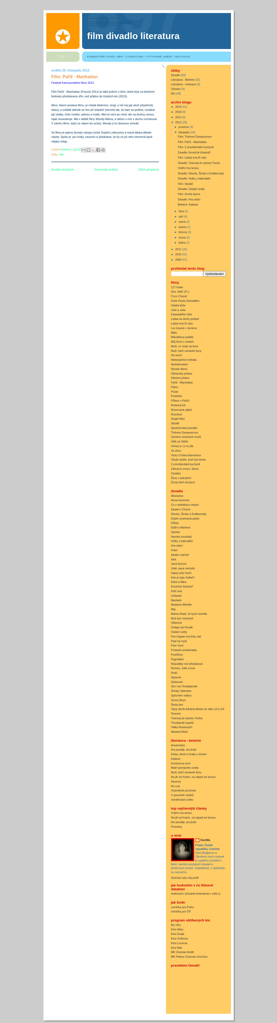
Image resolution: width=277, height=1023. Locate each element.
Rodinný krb (178, 405)
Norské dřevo (179, 368)
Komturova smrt (181, 763)
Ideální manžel (180, 554)
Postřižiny (177, 654)
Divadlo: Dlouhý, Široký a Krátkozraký (201, 173)
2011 (178, 249)
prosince (184, 126)
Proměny (176, 826)
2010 (178, 254)
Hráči (174, 550)
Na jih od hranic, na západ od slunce (193, 776)
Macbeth (176, 600)
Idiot (173, 559)
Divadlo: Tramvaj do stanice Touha (199, 162)
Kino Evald (177, 933)
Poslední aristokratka (184, 650)
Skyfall (175, 423)
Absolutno (177, 495)
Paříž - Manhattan (182, 382)
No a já (175, 786)
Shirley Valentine (181, 690)
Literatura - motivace (183, 84)
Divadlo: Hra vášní (189, 199)
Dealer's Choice (181, 509)
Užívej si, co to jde (182, 446)
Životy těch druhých (183, 482)
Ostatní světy (179, 631)
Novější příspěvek (62, 169)
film (61, 154)
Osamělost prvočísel (183, 790)
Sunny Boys (178, 700)
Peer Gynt (177, 645)
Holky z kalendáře (182, 541)
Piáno (174, 387)
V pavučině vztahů (182, 795)
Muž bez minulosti (182, 618)
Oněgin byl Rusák (182, 627)
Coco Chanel (179, 296)
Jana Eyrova (178, 563)
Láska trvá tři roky (182, 323)
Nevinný (176, 781)
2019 (178, 106)
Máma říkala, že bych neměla (189, 613)
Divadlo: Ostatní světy (191, 188)
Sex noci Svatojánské (184, 686)
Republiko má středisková (187, 663)
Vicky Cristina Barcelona (186, 455)
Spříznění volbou (181, 695)
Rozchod (176, 414)
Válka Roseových (181, 727)
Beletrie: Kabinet (188, 204)
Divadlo (175, 75)
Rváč (174, 672)
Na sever (176, 355)
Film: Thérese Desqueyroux (195, 136)
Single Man (178, 418)
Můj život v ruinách (182, 341)
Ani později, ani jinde (183, 749)
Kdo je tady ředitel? (183, 577)
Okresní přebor (180, 377)
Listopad (176, 595)
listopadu (184, 132)
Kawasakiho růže (181, 314)
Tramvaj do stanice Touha (187, 718)
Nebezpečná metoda (184, 359)
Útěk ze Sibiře (179, 441)
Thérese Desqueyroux (184, 432)
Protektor (176, 396)
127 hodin (177, 287)
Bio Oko (176, 924)
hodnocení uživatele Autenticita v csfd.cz (196, 893)
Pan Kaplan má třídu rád (186, 636)
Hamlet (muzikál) (181, 536)
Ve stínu (176, 450)
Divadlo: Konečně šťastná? (194, 152)
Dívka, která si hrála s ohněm (189, 754)
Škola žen (177, 704)
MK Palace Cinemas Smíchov (189, 956)
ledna (182, 242)
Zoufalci (176, 473)
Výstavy (176, 88)
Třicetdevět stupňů (182, 722)
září (181, 216)
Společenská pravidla (184, 427)
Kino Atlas (177, 929)
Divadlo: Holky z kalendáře (194, 178)
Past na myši (179, 641)
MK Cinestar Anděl (182, 952)
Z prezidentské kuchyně (185, 464)
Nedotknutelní (179, 364)
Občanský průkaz (181, 373)
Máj (173, 609)
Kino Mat (176, 947)
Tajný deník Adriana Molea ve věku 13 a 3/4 (198, 709)
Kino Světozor (179, 938)
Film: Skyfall (185, 183)
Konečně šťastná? (182, 586)
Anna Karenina (180, 500)
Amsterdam (178, 745)
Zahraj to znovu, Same (185, 468)
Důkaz (175, 522)
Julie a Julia (178, 309)
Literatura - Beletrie (183, 79)
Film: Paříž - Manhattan (192, 141)
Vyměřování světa (182, 799)
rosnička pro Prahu (182, 907)
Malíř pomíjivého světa (185, 767)
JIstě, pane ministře (183, 568)
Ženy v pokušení (181, 477)
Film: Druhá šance (189, 194)
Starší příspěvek (148, 169)
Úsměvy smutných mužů (186, 436)
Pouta (174, 391)
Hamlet (175, 532)
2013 (178, 117)
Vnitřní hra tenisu (188, 168)
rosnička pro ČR (181, 911)
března (183, 232)
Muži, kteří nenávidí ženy (186, 350)
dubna (183, 226)
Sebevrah (177, 681)
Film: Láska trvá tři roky (192, 157)
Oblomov (176, 622)
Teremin (176, 713)
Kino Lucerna (179, 943)
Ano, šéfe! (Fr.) (180, 291)
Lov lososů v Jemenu (184, 328)
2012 (178, 122)
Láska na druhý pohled (185, 318)
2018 (178, 111)
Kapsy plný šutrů (181, 572)
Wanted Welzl (179, 731)
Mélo (174, 332)
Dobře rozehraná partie (185, 518)
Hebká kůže (178, 305)
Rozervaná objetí (181, 409)
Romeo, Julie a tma (183, 668)
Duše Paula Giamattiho (185, 300)
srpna (182, 221)
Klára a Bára (178, 581)
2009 (178, 259)
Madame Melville (181, 604)
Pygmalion (177, 659)
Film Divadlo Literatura (133, 36)
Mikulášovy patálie (182, 337)
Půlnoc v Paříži (180, 400)
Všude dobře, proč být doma (188, 459)
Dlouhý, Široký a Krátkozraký (188, 513)
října (182, 211)
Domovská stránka (106, 169)
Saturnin (176, 677)
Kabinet (176, 758)
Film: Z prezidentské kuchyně (196, 147)
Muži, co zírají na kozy (184, 346)
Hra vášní (177, 545)
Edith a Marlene (181, 527)
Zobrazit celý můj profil (185, 877)
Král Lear (176, 591)
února (182, 237)
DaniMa (205, 839)
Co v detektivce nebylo (185, 504)
